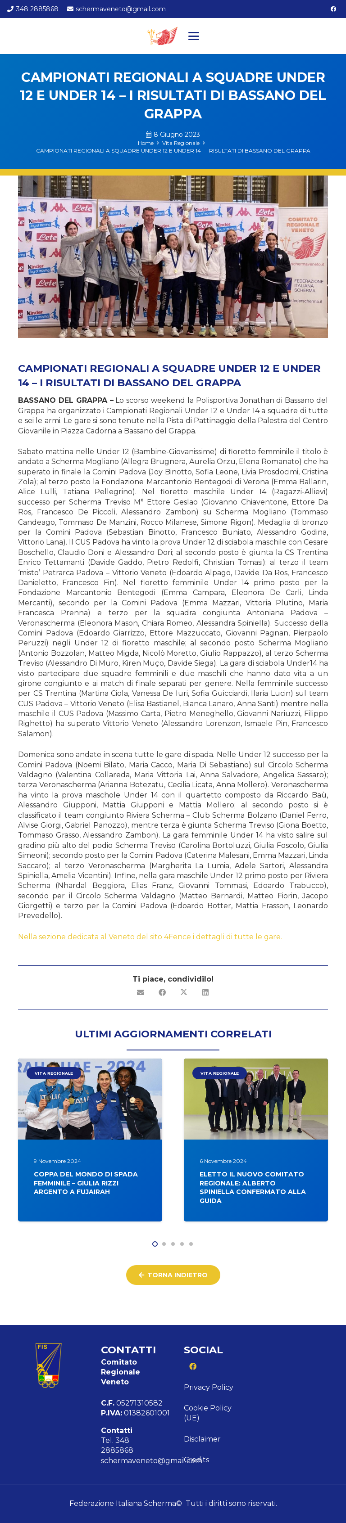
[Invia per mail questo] (140, 992)
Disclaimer (202, 1439)
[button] (193, 36)
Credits (196, 1459)
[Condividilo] (162, 992)
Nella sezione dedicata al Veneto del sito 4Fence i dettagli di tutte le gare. (151, 937)
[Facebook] (333, 9)
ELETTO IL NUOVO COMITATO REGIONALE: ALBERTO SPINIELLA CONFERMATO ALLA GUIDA (253, 1187)
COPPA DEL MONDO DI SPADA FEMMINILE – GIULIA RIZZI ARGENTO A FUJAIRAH (86, 1183)
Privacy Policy (208, 1387)
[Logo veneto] (162, 36)
